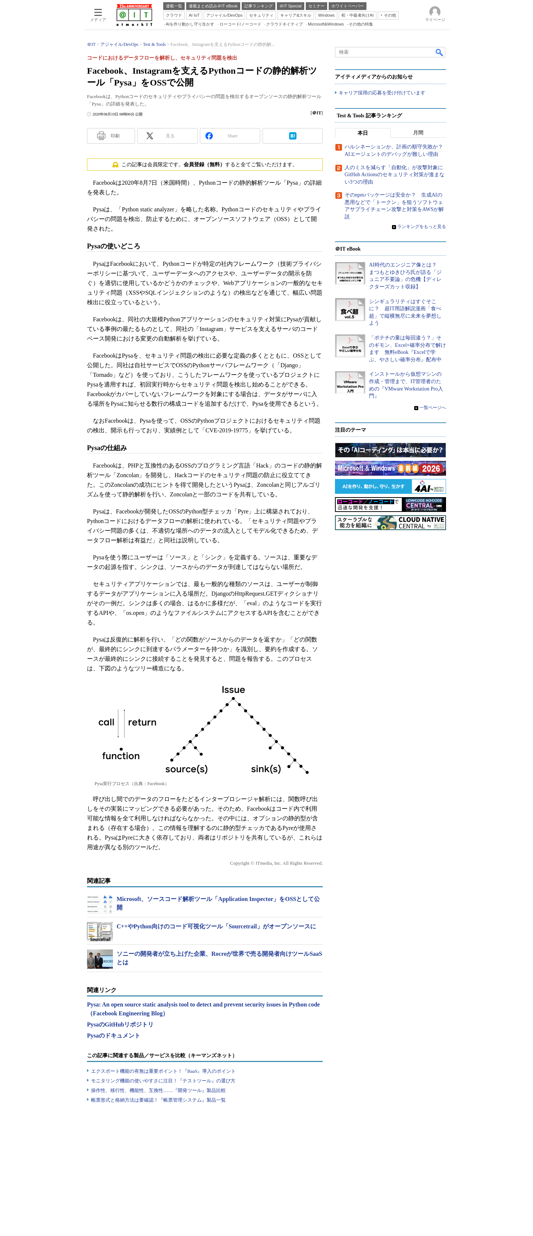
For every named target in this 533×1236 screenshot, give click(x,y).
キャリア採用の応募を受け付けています (382, 93)
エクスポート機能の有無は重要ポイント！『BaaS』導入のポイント (163, 1071)
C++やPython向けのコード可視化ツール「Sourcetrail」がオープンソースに (216, 926)
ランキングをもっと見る (421, 226)
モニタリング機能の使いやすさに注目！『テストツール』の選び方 (163, 1080)
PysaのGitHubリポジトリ (120, 1024)
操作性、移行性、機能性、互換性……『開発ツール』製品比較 (158, 1090)
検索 (439, 52)
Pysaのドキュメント (113, 1035)
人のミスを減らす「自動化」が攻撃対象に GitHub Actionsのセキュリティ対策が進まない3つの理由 (396, 175)
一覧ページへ (432, 407)
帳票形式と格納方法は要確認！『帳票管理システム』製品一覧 (158, 1100)
